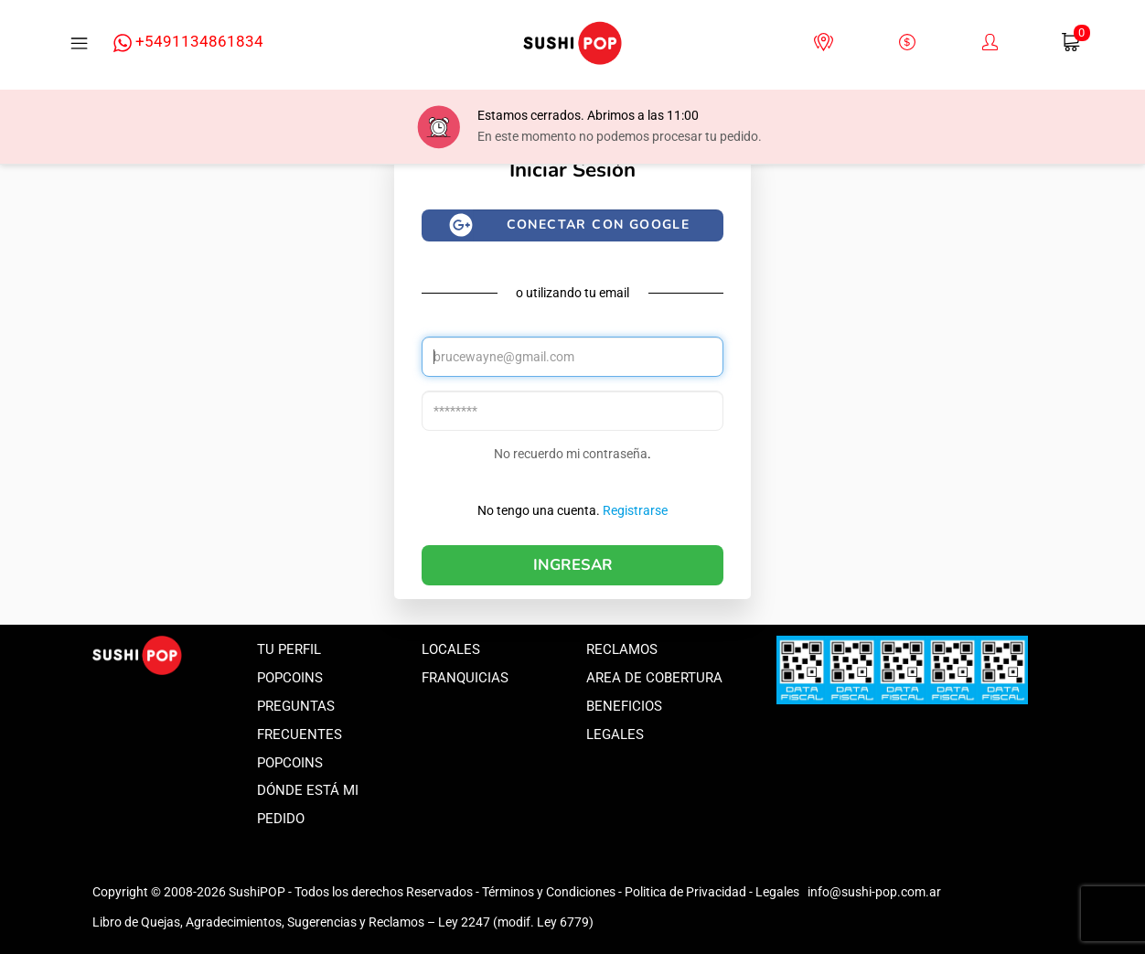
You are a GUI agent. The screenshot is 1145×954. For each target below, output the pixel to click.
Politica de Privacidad (685, 891)
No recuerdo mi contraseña (570, 453)
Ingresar (573, 564)
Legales (615, 734)
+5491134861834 (188, 42)
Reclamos (622, 649)
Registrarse (635, 510)
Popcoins (290, 678)
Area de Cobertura (654, 678)
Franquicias (465, 678)
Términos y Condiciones (548, 891)
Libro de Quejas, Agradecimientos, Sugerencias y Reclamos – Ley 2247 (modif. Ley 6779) (343, 922)
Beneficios (624, 706)
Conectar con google (598, 224)
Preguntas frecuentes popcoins (299, 734)
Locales (451, 649)
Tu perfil (289, 649)
